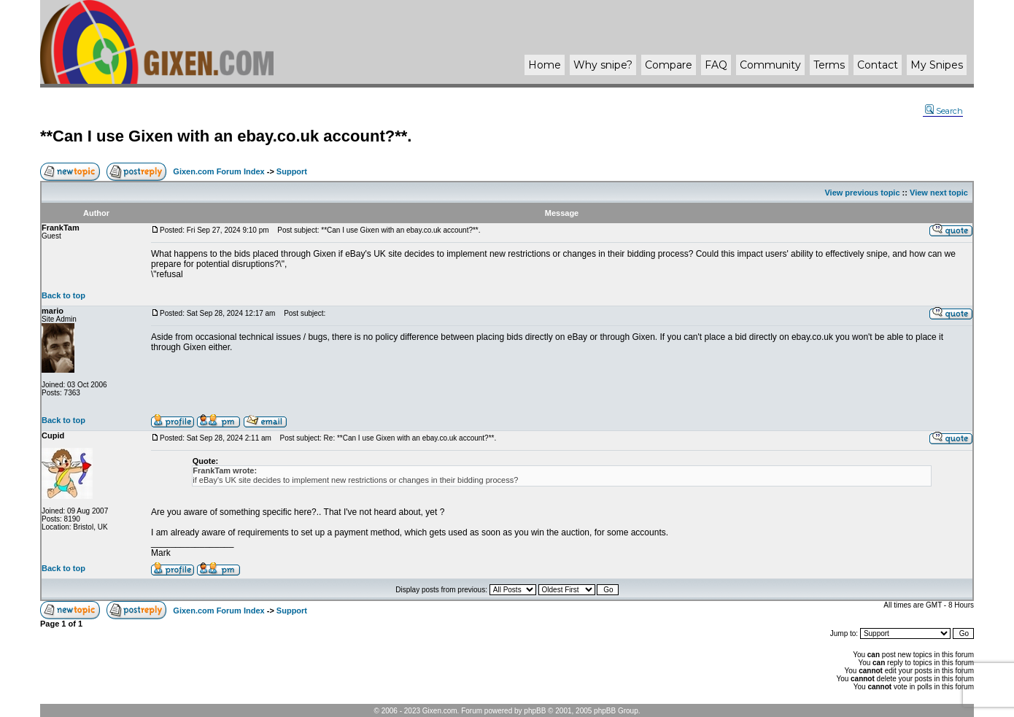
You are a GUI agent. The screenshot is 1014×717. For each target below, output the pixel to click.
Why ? (602, 64)
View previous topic (861, 192)
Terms (829, 64)
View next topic (939, 192)
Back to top (63, 295)
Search (944, 111)
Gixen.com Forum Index (218, 171)
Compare (668, 64)
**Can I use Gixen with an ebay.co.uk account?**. (225, 136)
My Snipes (936, 64)
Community (770, 64)
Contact (877, 64)
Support (291, 171)
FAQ (716, 64)
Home (544, 64)
